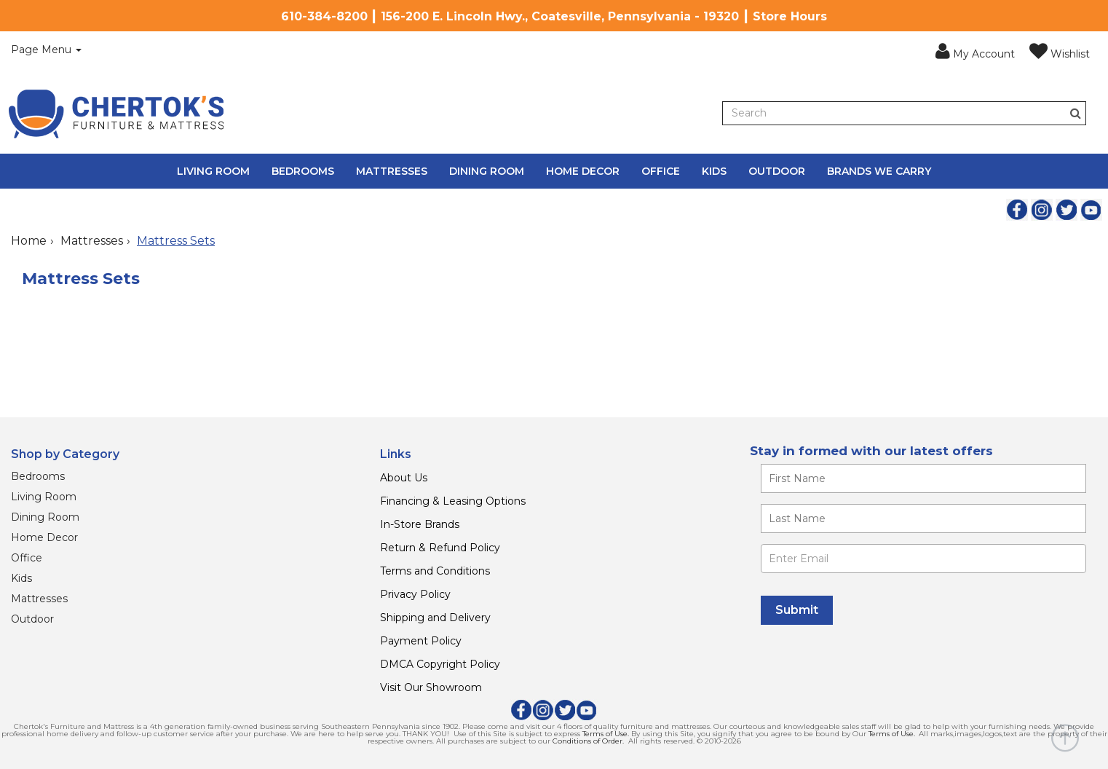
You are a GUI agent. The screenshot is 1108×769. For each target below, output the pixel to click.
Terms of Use (605, 733)
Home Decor (583, 171)
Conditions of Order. (588, 741)
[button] (975, 51)
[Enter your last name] (923, 518)
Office (660, 171)
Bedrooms (303, 171)
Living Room (213, 171)
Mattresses (391, 171)
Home (29, 241)
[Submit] (797, 610)
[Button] (1075, 113)
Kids (714, 171)
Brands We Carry (879, 171)
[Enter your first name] (923, 478)
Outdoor (776, 171)
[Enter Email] (923, 558)
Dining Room (486, 171)
